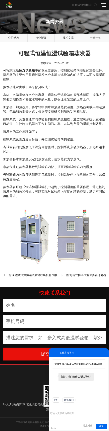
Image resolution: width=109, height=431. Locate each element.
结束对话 (87, 425)
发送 (101, 426)
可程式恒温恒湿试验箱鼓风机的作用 (34, 275)
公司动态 (13, 37)
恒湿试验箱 (27, 70)
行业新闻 (41, 37)
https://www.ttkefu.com (90, 363)
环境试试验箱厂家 (14, 404)
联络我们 (69, 400)
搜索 (95, 5)
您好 (56, 400)
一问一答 (95, 37)
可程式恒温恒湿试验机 (32, 187)
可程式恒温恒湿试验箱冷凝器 (88, 275)
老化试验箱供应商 (37, 404)
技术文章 (68, 37)
